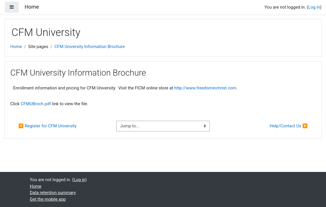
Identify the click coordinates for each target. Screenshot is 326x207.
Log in (314, 7)
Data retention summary (53, 192)
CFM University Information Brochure (89, 46)
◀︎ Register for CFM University (47, 126)
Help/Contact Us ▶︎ (289, 126)
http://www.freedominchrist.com (205, 88)
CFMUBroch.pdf (36, 103)
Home (16, 46)
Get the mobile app (48, 199)
